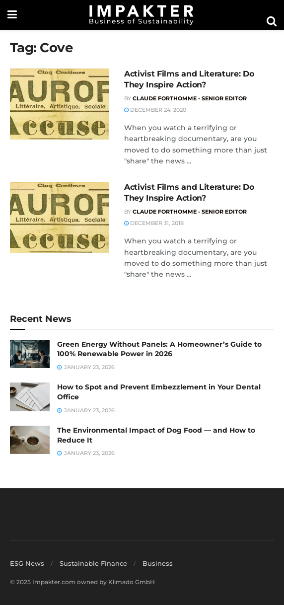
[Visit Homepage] (141, 15)
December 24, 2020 (155, 109)
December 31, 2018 (154, 223)
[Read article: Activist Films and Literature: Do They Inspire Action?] (59, 104)
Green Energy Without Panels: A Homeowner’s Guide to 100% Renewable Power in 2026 (159, 349)
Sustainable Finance (93, 563)
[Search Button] (272, 21)
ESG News (27, 563)
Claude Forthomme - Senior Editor (190, 98)
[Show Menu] (12, 15)
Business (157, 563)
